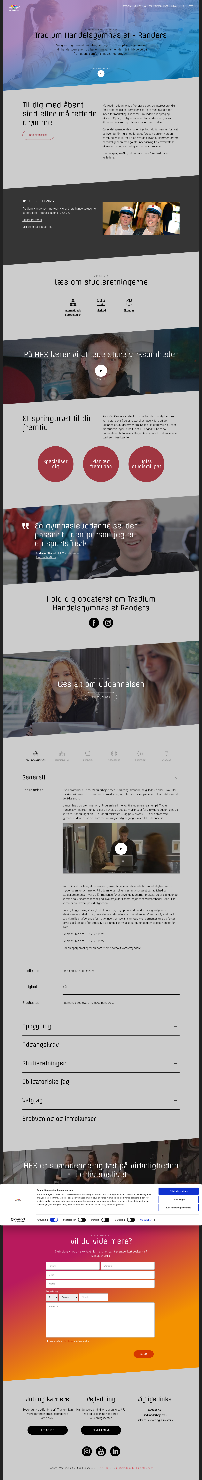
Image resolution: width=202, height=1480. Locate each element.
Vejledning (140, 6)
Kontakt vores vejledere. (127, 948)
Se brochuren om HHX (76, 934)
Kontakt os (154, 1410)
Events (127, 6)
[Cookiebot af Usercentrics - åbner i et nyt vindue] (18, 1474)
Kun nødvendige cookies (178, 1462)
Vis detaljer (146, 1474)
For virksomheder (158, 6)
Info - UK (175, 6)
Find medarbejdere (154, 1415)
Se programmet (32, 219)
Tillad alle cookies (179, 1446)
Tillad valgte (179, 1454)
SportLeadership (46, 556)
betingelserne (67, 1341)
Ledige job (47, 1430)
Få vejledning (101, 1430)
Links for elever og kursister (154, 1420)
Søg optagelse (38, 135)
